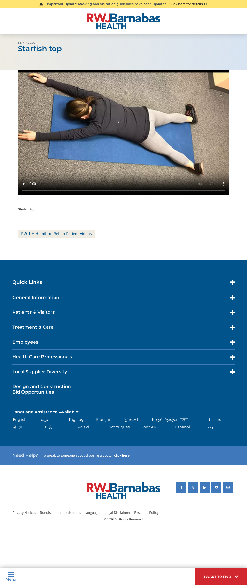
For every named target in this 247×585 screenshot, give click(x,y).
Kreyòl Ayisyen (165, 420)
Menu (11, 576)
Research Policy (146, 512)
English (20, 420)
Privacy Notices (24, 512)
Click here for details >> (188, 4)
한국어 (18, 427)
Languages (92, 512)
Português (120, 427)
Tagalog (76, 420)
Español (182, 427)
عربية (45, 420)
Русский (149, 427)
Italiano (214, 420)
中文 (48, 427)
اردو (211, 427)
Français (104, 420)
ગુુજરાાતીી (131, 420)
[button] (221, 576)
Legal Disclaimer (117, 512)
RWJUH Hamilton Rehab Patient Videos (56, 234)
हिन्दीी (184, 420)
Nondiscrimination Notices (60, 512)
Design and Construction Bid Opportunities (41, 389)
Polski (83, 427)
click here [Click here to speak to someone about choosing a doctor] (122, 455)
